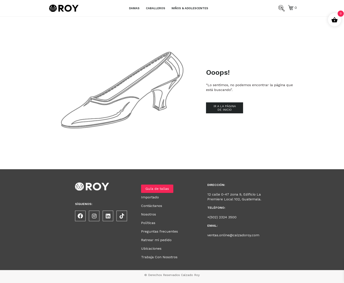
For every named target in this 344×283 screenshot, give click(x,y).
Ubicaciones (151, 248)
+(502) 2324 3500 (221, 217)
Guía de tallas (157, 189)
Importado (150, 197)
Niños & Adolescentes (190, 8)
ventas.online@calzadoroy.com (233, 235)
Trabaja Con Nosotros (159, 257)
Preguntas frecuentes (159, 231)
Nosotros (148, 214)
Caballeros (155, 8)
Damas (134, 8)
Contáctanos (151, 206)
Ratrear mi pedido (156, 240)
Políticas (148, 223)
